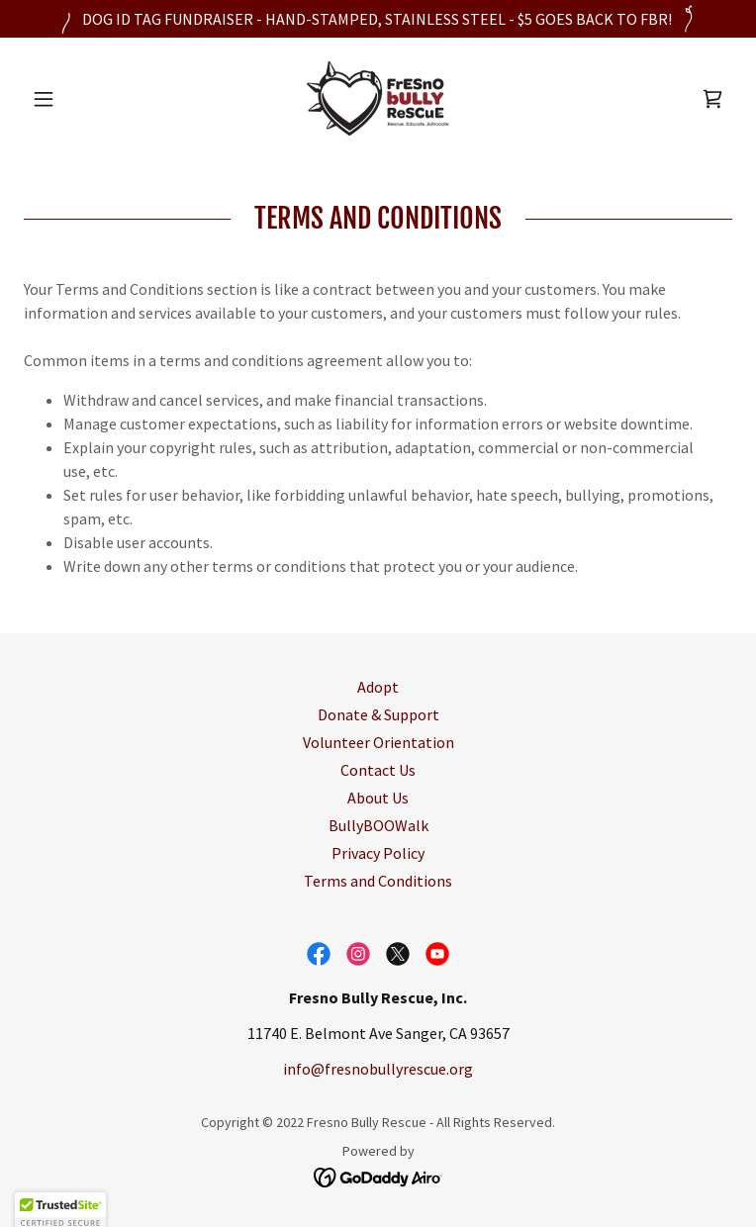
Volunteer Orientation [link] (378, 742)
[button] (77, 99)
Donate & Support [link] (378, 714)
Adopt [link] (378, 687)
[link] (378, 98)
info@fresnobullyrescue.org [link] (378, 1069)
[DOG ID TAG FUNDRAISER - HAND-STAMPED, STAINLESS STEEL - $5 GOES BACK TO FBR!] (378, 19)
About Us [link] (378, 797)
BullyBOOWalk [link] (378, 825)
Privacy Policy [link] (378, 853)
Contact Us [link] (378, 770)
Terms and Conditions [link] (378, 881)
